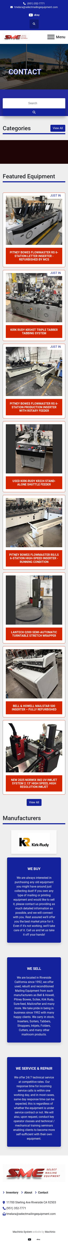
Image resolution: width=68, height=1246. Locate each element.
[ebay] (37, 15)
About (28, 1192)
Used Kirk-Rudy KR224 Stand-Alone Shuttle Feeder (34, 482)
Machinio (50, 1231)
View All (34, 802)
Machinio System (22, 1231)
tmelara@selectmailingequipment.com (36, 7)
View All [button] (58, 128)
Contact (43, 1192)
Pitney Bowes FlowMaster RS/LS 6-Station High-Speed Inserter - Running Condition (34, 558)
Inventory (12, 1192)
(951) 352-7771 (36, 3)
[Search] (34, 103)
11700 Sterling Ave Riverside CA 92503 (31, 1202)
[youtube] (31, 15)
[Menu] (51, 37)
